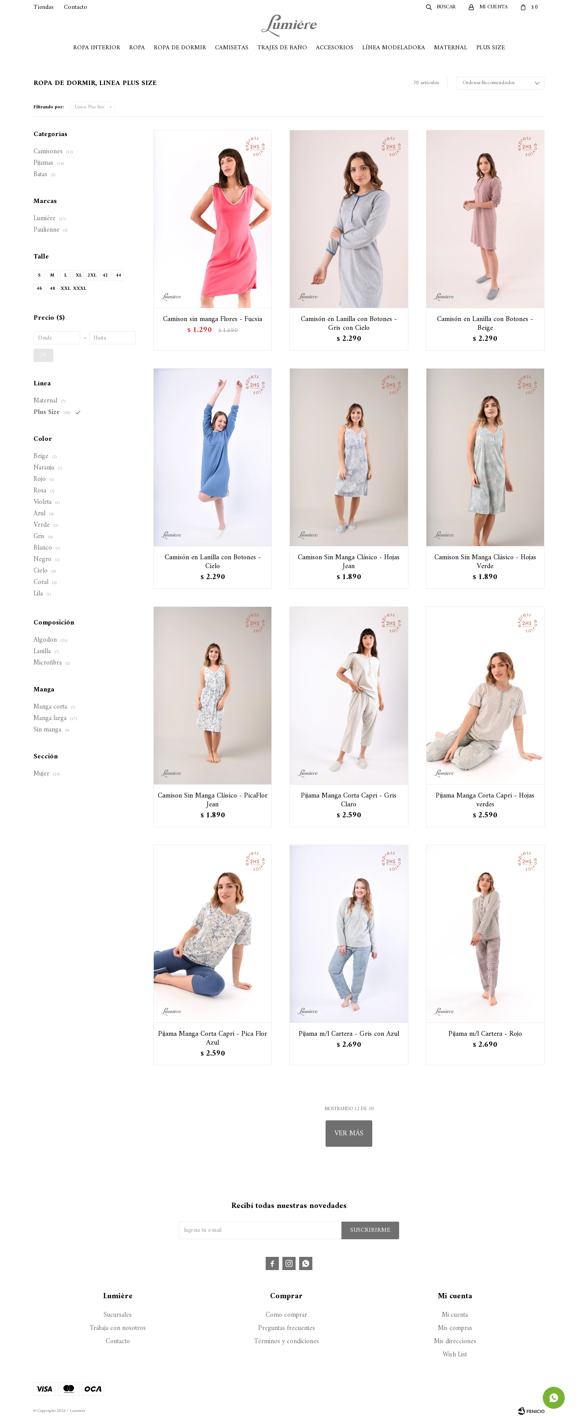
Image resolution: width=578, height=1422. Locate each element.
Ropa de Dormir (180, 47)
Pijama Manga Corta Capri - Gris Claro (348, 800)
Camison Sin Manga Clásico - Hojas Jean (349, 562)
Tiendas (43, 7)
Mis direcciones (455, 1342)
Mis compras (455, 1328)
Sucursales (118, 1315)
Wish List (455, 1355)
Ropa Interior (96, 47)
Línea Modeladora (393, 47)
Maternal (450, 47)
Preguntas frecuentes (286, 1328)
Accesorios (334, 47)
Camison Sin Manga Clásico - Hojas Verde (485, 562)
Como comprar (286, 1315)
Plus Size (490, 47)
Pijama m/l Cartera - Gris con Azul (349, 1034)
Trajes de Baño (282, 47)
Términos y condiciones (286, 1342)
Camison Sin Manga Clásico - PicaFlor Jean (212, 800)
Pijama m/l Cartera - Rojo (485, 1034)
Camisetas (231, 47)
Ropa (137, 47)
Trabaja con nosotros (118, 1328)
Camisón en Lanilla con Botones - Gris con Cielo (349, 323)
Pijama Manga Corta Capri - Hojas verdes (485, 800)
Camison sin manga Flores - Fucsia (212, 319)
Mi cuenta (455, 1315)
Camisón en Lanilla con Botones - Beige (485, 323)
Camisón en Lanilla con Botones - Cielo (213, 562)
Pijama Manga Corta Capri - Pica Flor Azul (212, 1038)
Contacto (75, 7)
